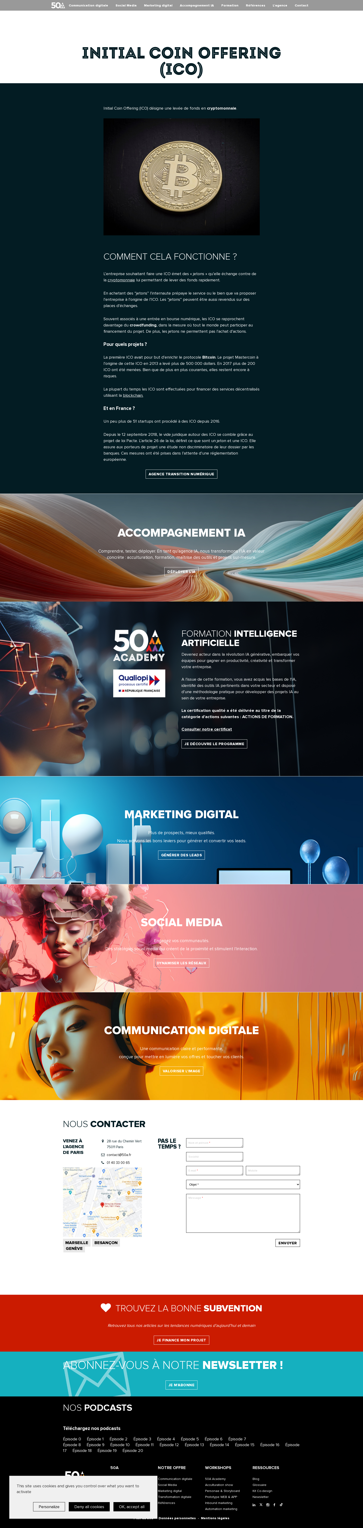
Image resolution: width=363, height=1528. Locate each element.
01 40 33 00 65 (118, 1163)
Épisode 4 (166, 1439)
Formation (229, 5)
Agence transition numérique (181, 474)
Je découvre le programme (214, 744)
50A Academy (215, 1479)
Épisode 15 (244, 1444)
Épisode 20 (132, 1450)
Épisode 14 (219, 1444)
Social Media (126, 5)
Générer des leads (181, 855)
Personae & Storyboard (222, 1491)
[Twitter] (262, 1505)
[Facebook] (275, 1505)
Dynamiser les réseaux (182, 963)
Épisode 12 (169, 1444)
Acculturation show (219, 1485)
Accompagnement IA (197, 5)
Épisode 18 (82, 1450)
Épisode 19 (107, 1450)
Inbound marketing (218, 1503)
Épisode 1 (95, 1439)
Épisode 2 (119, 1439)
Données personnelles (177, 1518)
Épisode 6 (213, 1439)
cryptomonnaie (121, 280)
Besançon (106, 1242)
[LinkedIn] (255, 1505)
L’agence (280, 5)
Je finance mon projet (181, 1340)
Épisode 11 (144, 1444)
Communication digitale (88, 5)
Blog (256, 1479)
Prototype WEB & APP (221, 1497)
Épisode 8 (72, 1444)
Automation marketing (221, 1509)
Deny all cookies (89, 1506)
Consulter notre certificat (207, 729)
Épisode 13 (194, 1444)
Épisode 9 (95, 1444)
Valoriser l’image (181, 1071)
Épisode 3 (142, 1439)
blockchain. (133, 395)
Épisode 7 (237, 1439)
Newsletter (261, 1497)
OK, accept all (131, 1506)
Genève (74, 1248)
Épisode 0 (72, 1439)
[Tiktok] (282, 1505)
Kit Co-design (262, 1491)
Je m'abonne (182, 1385)
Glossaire (259, 1485)
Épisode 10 (120, 1444)
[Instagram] (268, 1505)
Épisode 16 (269, 1444)
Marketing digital (158, 5)
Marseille (76, 1242)
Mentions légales (215, 1518)
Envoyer (288, 1243)
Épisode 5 (190, 1439)
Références (255, 5)
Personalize (49, 1506)
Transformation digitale (174, 1497)
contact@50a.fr (119, 1155)
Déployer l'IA (181, 571)
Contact (301, 5)
